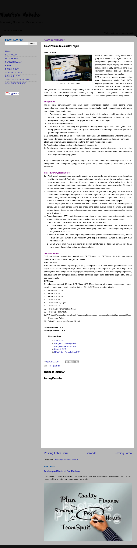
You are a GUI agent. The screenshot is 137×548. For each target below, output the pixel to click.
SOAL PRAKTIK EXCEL (16, 83)
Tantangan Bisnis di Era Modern (62, 471)
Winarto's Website (20, 15)
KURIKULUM (11, 55)
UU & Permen (11, 58)
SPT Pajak (59, 340)
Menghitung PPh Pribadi (65, 346)
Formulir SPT (60, 349)
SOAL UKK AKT (12, 76)
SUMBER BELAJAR (14, 62)
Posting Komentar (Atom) (66, 459)
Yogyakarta (12, 93)
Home (8, 51)
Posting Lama (123, 453)
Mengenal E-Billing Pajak (65, 343)
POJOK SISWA (12, 69)
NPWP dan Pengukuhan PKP (67, 352)
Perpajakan (55, 366)
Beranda (91, 453)
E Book (8, 65)
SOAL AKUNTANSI (13, 72)
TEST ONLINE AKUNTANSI (17, 79)
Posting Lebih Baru (56, 453)
